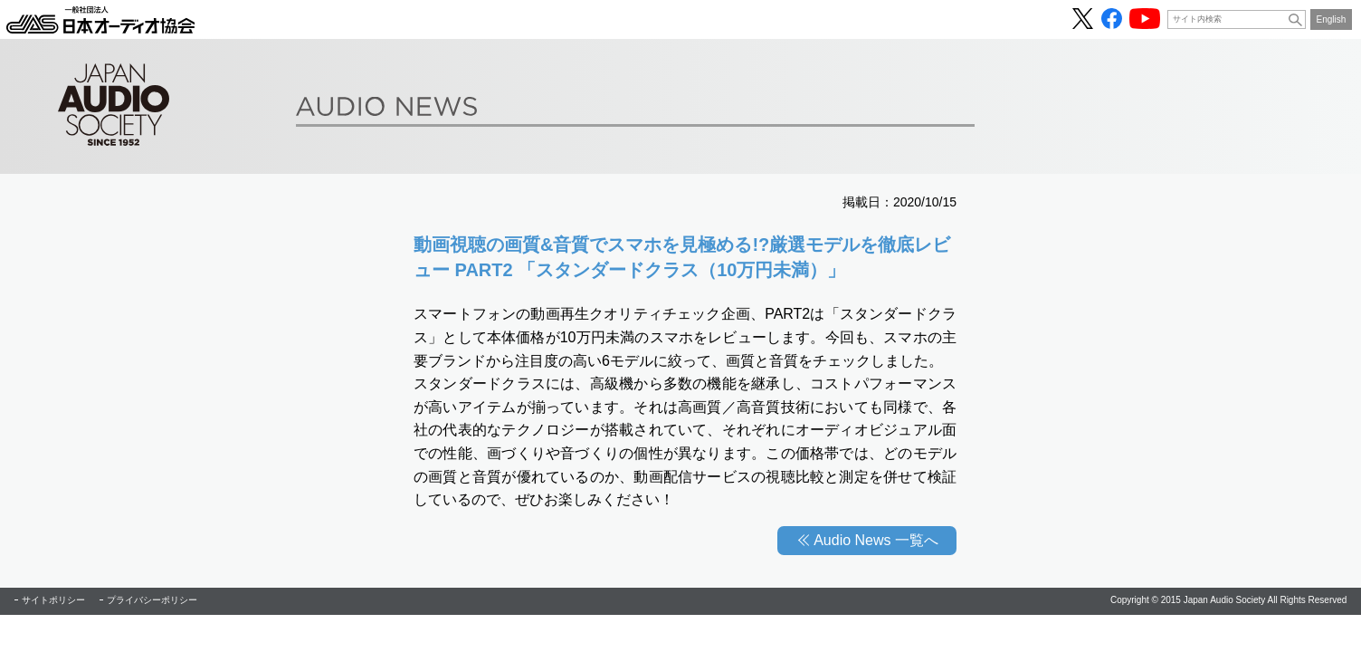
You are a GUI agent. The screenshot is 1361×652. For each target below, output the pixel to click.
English (1332, 19)
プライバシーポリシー (152, 600)
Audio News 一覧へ (876, 540)
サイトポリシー (53, 600)
